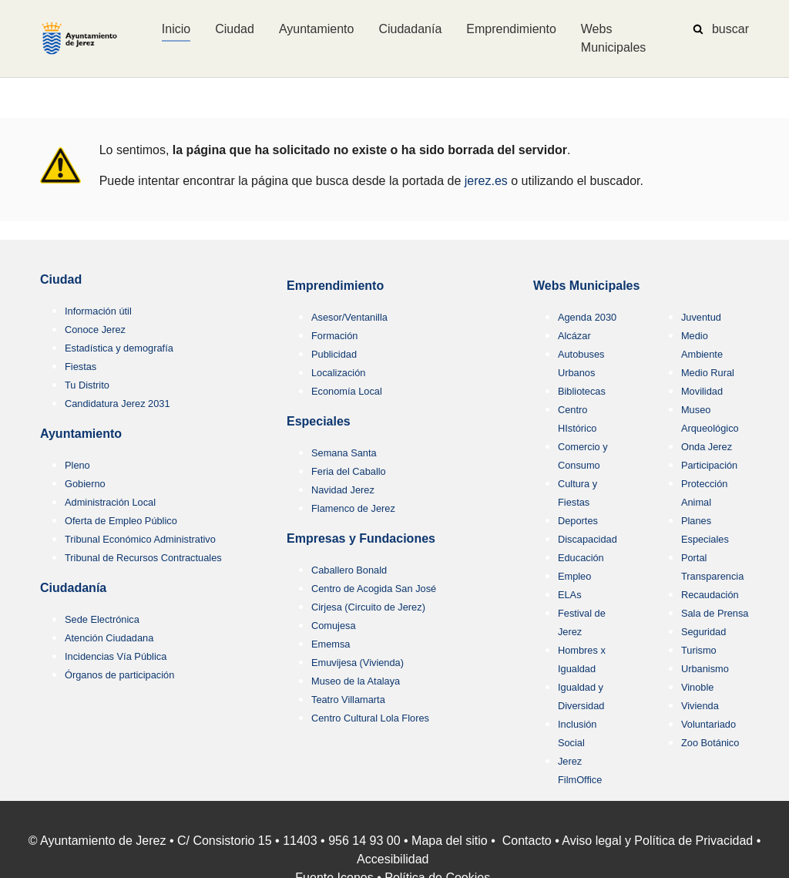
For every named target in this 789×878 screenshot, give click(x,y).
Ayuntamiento (81, 433)
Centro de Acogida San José (373, 588)
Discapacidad (587, 539)
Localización (338, 372)
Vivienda (700, 705)
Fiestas (80, 366)
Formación (334, 335)
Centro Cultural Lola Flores (370, 718)
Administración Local (110, 502)
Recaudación (710, 594)
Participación (709, 465)
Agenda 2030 (587, 317)
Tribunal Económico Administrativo (140, 539)
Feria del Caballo (348, 471)
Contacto (527, 840)
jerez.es (486, 180)
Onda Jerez (706, 446)
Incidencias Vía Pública (115, 656)
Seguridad (703, 631)
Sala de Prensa (715, 613)
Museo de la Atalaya (355, 681)
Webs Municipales (586, 285)
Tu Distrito (87, 385)
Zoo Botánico (710, 742)
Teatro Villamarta (348, 699)
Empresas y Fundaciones (361, 538)
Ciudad (61, 279)
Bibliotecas (582, 391)
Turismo (699, 650)
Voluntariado (708, 724)
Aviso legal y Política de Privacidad (657, 840)
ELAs (570, 594)
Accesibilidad (392, 859)
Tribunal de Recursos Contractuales (143, 557)
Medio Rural (707, 372)
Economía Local (346, 391)
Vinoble (697, 687)
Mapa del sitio (449, 840)
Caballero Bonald (349, 570)
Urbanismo (705, 668)
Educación (581, 557)
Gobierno (85, 483)
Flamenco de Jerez (353, 508)
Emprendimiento (335, 285)
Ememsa (331, 644)
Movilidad (702, 391)
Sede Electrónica (102, 619)
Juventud (701, 317)
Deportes (578, 520)
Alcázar (574, 335)
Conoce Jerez (95, 329)
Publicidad (334, 354)
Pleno (77, 465)
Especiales (319, 421)
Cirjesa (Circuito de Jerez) (368, 607)
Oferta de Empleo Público (121, 520)
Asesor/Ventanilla (349, 317)
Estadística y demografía (119, 348)
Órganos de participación (119, 675)
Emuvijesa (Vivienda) (357, 662)
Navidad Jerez (342, 490)
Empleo (574, 576)
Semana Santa (344, 453)
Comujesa (333, 625)
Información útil (98, 311)
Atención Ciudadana (109, 638)
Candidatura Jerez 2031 (117, 403)
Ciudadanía (73, 587)
